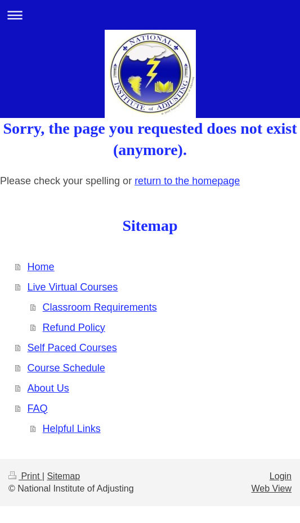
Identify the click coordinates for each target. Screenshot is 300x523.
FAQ (38, 408)
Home (41, 266)
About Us (48, 388)
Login (281, 476)
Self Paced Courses (72, 347)
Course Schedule (66, 368)
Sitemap (63, 476)
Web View (272, 488)
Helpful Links (72, 428)
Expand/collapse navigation (150, 15)
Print (25, 476)
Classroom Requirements (100, 307)
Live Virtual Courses (73, 287)
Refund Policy (74, 327)
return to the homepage (187, 181)
